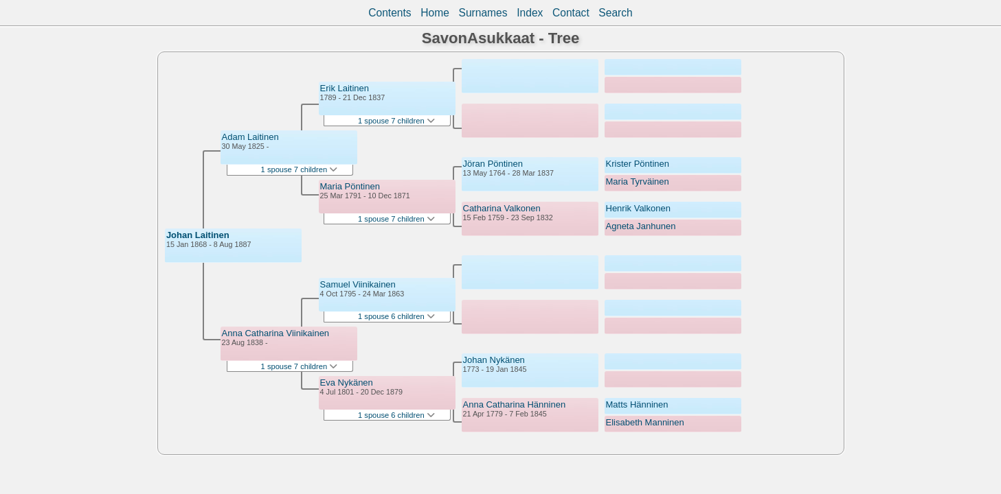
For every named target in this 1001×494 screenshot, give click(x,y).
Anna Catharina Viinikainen (276, 333)
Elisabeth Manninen (645, 422)
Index (530, 13)
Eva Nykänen (346, 382)
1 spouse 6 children (396, 316)
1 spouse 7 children (299, 169)
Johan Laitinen (197, 235)
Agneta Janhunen (641, 226)
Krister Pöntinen (638, 163)
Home (434, 13)
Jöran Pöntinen (493, 163)
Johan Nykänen (494, 360)
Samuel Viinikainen (358, 284)
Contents (389, 13)
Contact (570, 13)
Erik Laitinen (345, 88)
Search (615, 13)
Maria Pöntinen (350, 186)
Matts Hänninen (637, 404)
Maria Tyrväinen (637, 181)
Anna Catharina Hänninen (514, 404)
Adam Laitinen (250, 137)
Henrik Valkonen (638, 208)
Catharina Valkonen (502, 208)
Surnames (483, 13)
